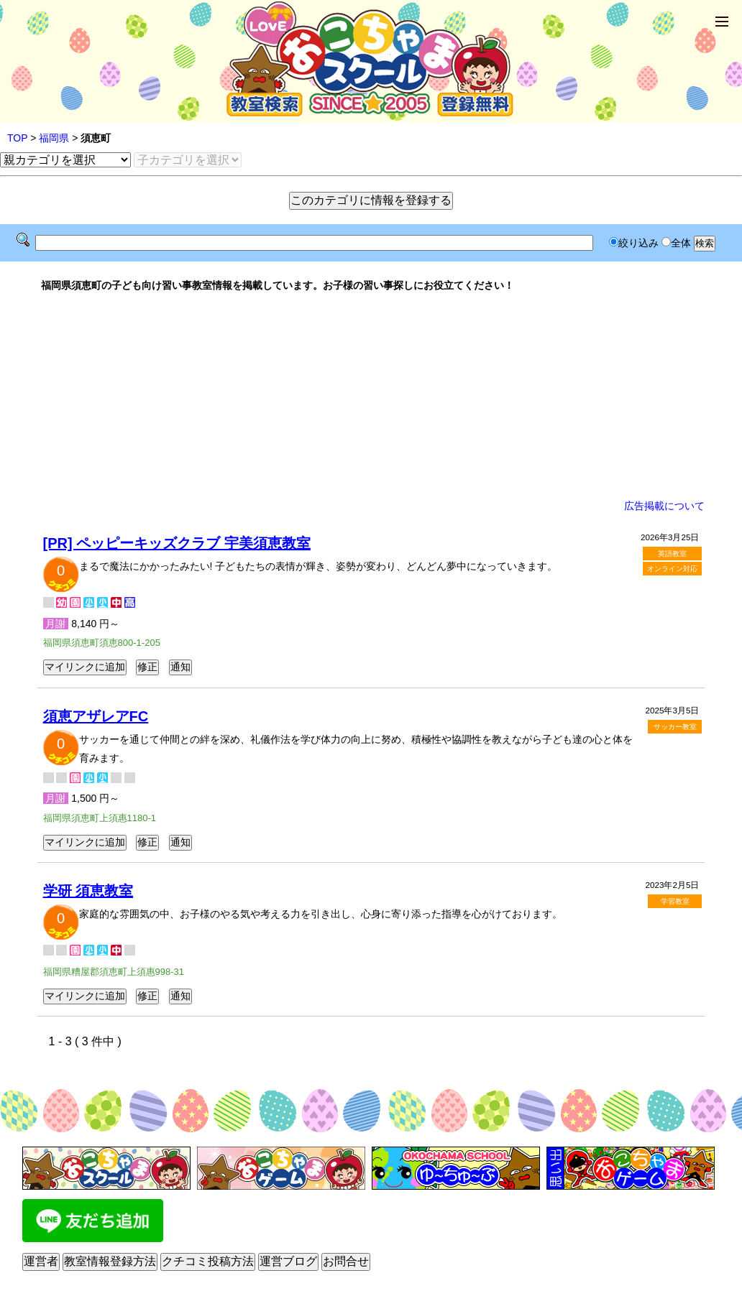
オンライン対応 (672, 569)
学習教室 (675, 901)
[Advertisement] (371, 395)
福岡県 (54, 138)
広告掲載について (664, 506)
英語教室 (672, 553)
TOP (17, 138)
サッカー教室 (675, 727)
